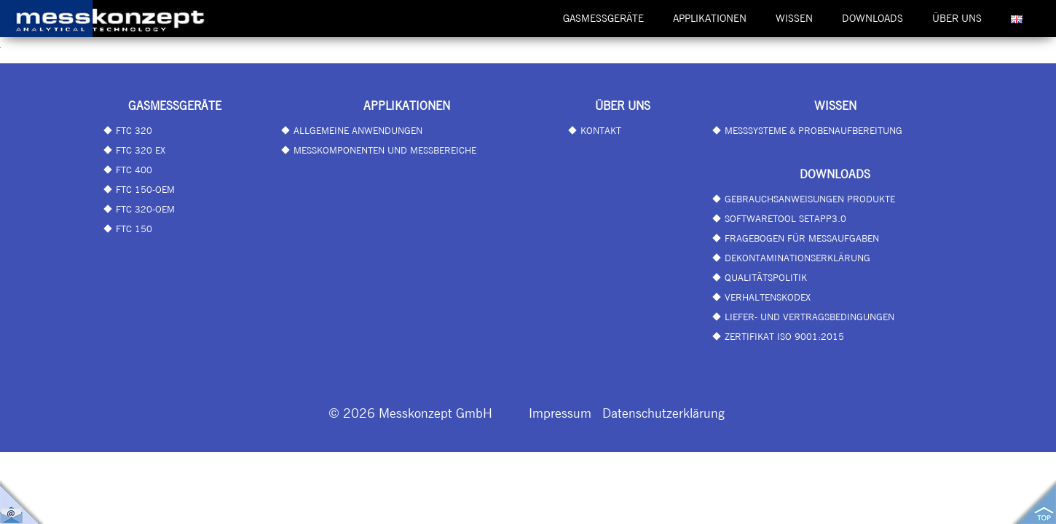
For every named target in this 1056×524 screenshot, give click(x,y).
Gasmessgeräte (603, 18)
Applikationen (709, 18)
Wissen (794, 18)
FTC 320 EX (140, 150)
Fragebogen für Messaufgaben (802, 238)
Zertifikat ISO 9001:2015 (784, 336)
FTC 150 (134, 228)
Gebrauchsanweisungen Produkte (810, 199)
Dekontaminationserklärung (797, 257)
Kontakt (600, 130)
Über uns (957, 18)
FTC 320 (134, 130)
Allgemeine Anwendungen (357, 130)
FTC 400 (134, 169)
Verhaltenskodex (768, 297)
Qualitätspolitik (766, 277)
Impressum (560, 413)
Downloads (872, 18)
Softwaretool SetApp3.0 (785, 218)
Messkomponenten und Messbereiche (384, 150)
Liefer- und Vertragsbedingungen (809, 316)
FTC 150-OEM (145, 189)
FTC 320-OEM (145, 209)
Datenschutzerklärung (663, 413)
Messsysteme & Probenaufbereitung (813, 130)
